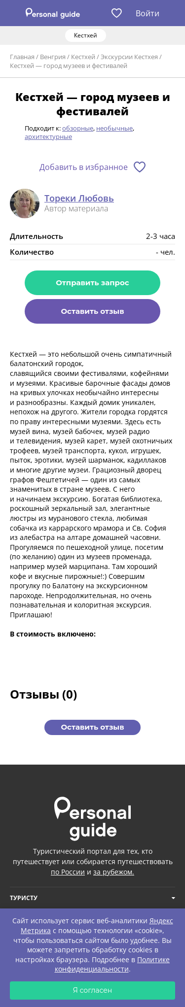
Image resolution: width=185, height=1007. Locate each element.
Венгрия (53, 56)
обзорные (77, 128)
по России (68, 871)
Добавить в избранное (83, 167)
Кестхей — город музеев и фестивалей (68, 65)
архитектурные (48, 136)
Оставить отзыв (92, 311)
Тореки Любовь (79, 198)
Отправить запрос (92, 282)
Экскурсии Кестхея (129, 56)
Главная (22, 56)
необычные (114, 128)
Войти (147, 13)
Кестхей (83, 56)
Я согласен (92, 990)
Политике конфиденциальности (112, 964)
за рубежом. (113, 871)
